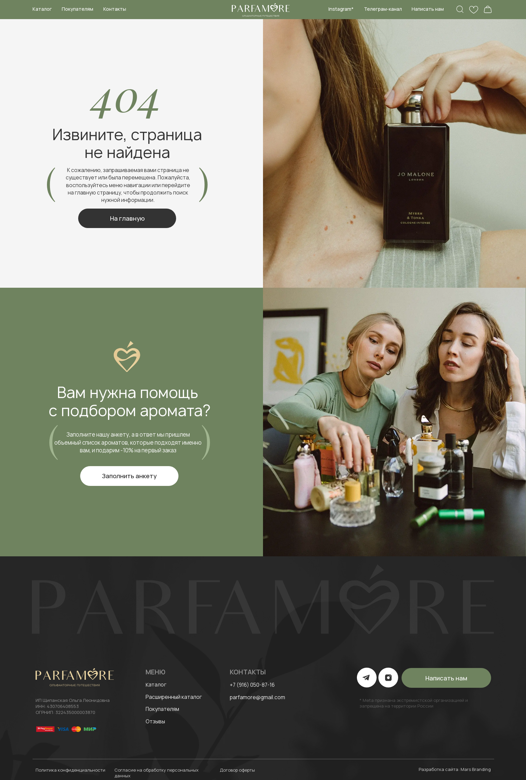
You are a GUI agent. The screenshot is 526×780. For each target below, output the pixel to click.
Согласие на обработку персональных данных (156, 773)
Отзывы (155, 721)
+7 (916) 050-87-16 (252, 684)
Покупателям (77, 9)
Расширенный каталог (174, 697)
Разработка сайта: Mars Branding (455, 769)
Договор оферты (237, 770)
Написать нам (428, 9)
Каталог (42, 9)
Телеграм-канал (383, 9)
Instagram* (341, 9)
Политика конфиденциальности (70, 770)
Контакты (114, 9)
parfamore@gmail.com (257, 697)
